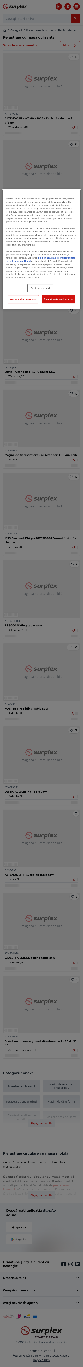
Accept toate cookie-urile (58, 299)
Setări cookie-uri (40, 288)
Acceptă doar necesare (23, 299)
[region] (41, 249)
